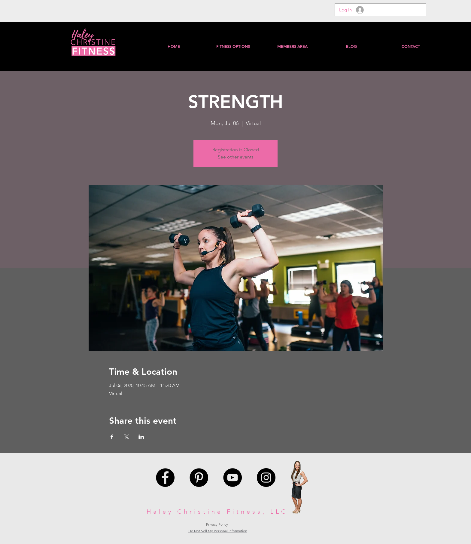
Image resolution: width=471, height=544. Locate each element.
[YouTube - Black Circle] (232, 477)
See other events (236, 157)
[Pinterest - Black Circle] (199, 477)
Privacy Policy (217, 524)
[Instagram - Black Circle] (266, 477)
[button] (292, 46)
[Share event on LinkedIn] (141, 437)
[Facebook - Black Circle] (165, 477)
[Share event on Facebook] (112, 437)
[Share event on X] (126, 437)
